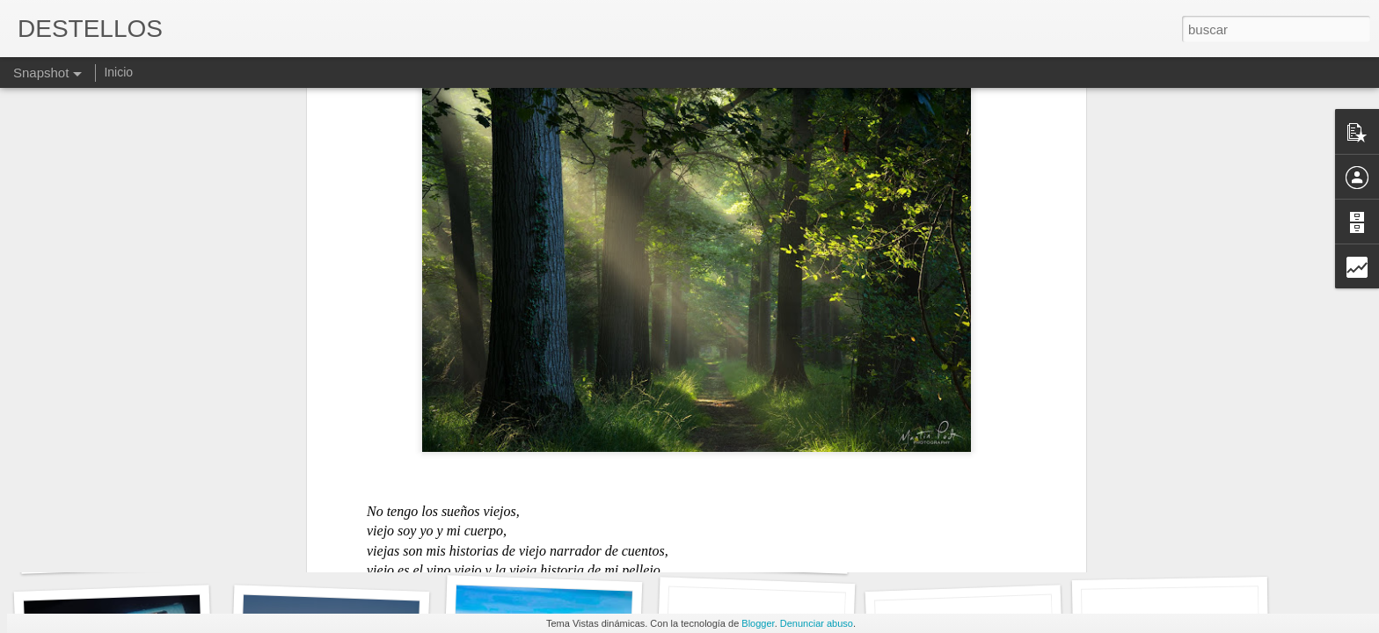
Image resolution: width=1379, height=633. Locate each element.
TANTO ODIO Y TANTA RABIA (1199, 541)
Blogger (757, 623)
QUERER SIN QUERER (758, 551)
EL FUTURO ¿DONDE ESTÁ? (568, 541)
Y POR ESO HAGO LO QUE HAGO (364, 545)
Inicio (118, 72)
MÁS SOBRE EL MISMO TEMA (988, 542)
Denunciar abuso (816, 623)
